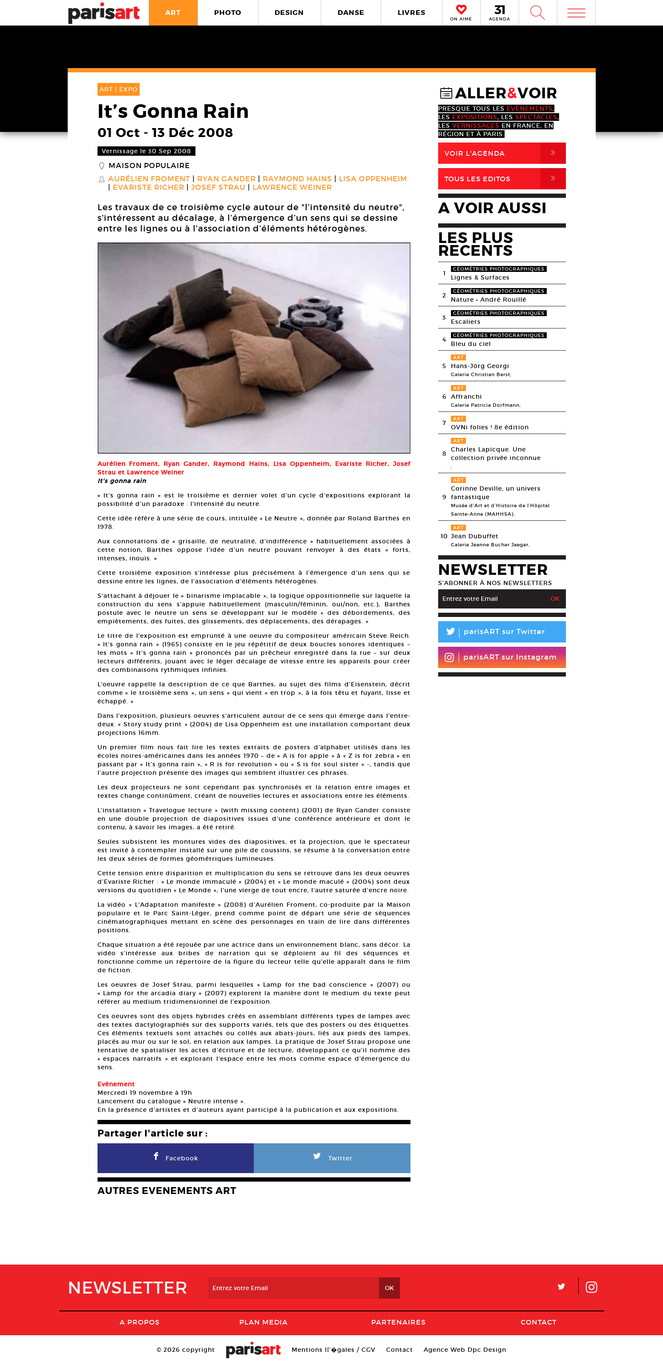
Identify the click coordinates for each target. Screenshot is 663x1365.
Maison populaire (149, 166)
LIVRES (411, 12)
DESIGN (289, 12)
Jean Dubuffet (475, 536)
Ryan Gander (226, 179)
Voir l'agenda (505, 153)
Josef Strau (218, 187)
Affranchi (466, 396)
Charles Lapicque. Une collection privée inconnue (496, 453)
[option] (254, 348)
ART (173, 12)
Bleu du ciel (471, 344)
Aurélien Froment (149, 179)
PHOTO (227, 12)
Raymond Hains (297, 179)
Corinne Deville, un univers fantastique (496, 493)
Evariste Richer (148, 187)
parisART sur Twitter (491, 632)
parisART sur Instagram (500, 657)
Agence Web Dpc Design (465, 1350)
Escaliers (466, 322)
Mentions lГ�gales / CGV (334, 1350)
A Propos (140, 1322)
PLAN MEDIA (263, 1322)
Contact (539, 1322)
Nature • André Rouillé (488, 299)
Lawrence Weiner (292, 187)
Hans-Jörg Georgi (480, 366)
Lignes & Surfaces (480, 277)
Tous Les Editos (505, 178)
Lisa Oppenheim (373, 179)
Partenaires (398, 1322)
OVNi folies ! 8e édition (490, 427)
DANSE (351, 12)
